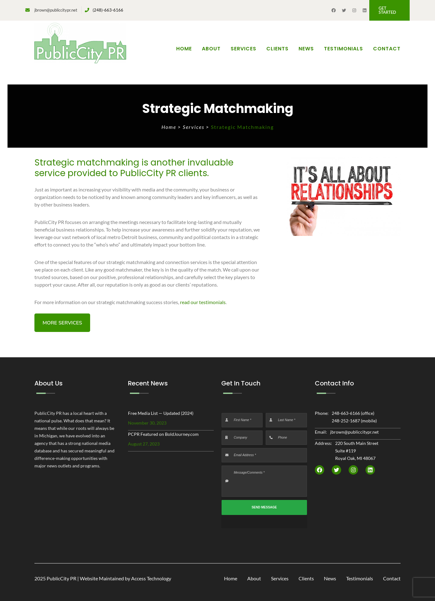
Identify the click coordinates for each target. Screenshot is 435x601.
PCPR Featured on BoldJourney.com (163, 434)
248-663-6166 (346, 413)
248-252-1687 (346, 420)
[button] (389, 10)
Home (184, 48)
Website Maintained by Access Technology (125, 578)
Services (194, 127)
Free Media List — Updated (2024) (160, 413)
